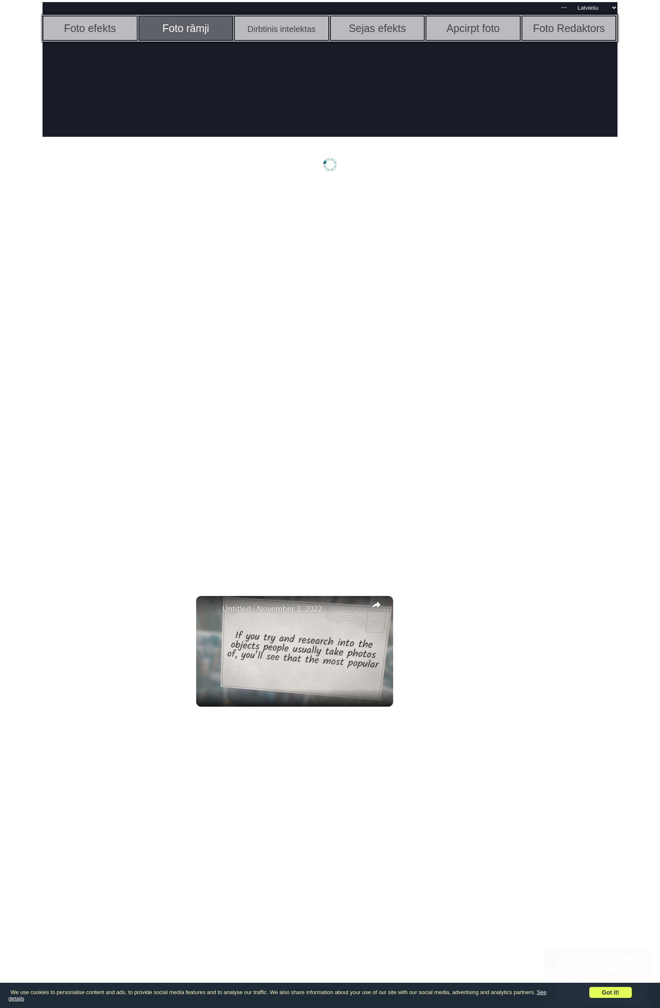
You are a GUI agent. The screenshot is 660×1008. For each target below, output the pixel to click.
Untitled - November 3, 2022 (272, 609)
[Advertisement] (108, 318)
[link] (209, 609)
